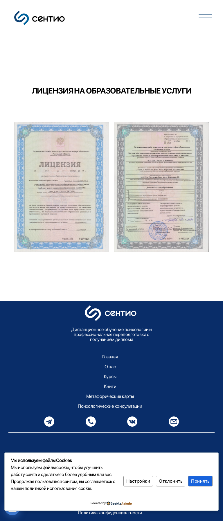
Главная (110, 357)
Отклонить (170, 481)
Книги (110, 386)
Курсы (110, 376)
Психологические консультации (110, 406)
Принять (200, 481)
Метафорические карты (110, 396)
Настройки (138, 481)
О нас (110, 366)
